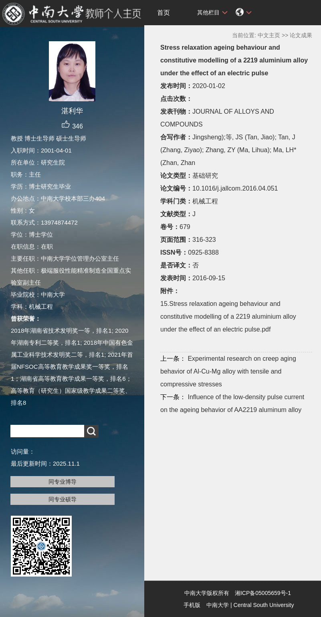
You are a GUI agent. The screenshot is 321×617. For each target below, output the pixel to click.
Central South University (264, 605)
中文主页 (269, 35)
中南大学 (217, 605)
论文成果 (301, 35)
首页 (163, 12)
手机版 (192, 605)
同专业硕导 (62, 499)
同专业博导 (62, 481)
